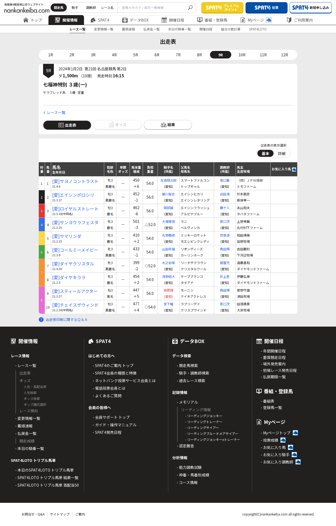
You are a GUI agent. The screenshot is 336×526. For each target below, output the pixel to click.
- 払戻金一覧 (25, 433)
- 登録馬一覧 (271, 407)
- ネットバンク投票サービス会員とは (124, 380)
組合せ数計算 (230, 29)
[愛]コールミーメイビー (75, 250)
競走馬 (59, 7)
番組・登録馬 (212, 20)
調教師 (91, 7)
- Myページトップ (275, 432)
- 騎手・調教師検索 (193, 373)
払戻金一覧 (152, 29)
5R (135, 54)
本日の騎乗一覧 (179, 29)
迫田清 (225, 194)
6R (157, 54)
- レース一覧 (25, 365)
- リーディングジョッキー (203, 415)
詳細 (281, 153)
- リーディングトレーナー (203, 421)
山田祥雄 (168, 249)
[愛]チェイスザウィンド (75, 305)
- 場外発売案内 (273, 363)
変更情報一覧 (103, 29)
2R (71, 54)
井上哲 (225, 276)
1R (50, 54)
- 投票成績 (269, 440)
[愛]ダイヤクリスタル (73, 263)
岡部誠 (168, 207)
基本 (265, 153)
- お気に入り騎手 (275, 454)
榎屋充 (225, 262)
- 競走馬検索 (187, 365)
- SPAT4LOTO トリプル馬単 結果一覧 (46, 477)
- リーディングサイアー (202, 427)
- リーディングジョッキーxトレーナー (212, 439)
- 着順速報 (24, 425)
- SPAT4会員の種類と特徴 (114, 373)
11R (263, 54)
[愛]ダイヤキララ (69, 277)
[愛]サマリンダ (66, 236)
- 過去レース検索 (191, 380)
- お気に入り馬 (273, 447)
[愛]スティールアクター (75, 291)
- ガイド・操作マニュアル (114, 424)
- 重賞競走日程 (273, 357)
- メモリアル (187, 402)
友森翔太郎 (168, 180)
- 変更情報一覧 (27, 418)
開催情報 (66, 20)
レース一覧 (77, 29)
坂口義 (225, 180)
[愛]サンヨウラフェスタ (75, 222)
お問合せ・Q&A (33, 514)
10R (242, 54)
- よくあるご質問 (107, 395)
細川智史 (168, 194)
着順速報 (128, 29)
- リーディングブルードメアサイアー (211, 433)
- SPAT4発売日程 (107, 432)
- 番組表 (267, 401)
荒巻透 (225, 235)
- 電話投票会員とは (109, 388)
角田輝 (225, 249)
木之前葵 (168, 262)
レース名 (107, 7)
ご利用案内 (299, 20)
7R (178, 54)
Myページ (255, 20)
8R (199, 54)
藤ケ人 (225, 207)
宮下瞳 (168, 304)
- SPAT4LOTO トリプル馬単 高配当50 (47, 485)
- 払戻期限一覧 (273, 376)
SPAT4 (99, 20)
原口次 (225, 221)
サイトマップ (59, 514)
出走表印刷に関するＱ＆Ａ (67, 319)
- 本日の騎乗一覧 (29, 448)
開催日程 (173, 20)
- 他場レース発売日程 (279, 370)
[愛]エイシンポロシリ (73, 195)
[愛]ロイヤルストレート (75, 208)
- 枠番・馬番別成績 (193, 474)
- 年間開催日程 (273, 351)
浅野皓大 (168, 276)
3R (93, 54)
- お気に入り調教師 (277, 462)
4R (114, 54)
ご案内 (80, 514)
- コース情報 (187, 482)
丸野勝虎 (168, 235)
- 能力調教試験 (189, 467)
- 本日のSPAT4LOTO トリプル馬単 (44, 470)
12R (284, 54)
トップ (32, 20)
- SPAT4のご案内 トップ (113, 365)
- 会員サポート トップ (111, 417)
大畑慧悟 (168, 221)
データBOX (135, 20)
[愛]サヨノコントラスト (75, 181)
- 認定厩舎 (185, 445)
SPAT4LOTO (258, 29)
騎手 (75, 7)
